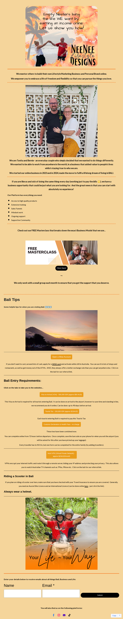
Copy (114, 615)
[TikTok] (69, 615)
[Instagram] (59, 615)
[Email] (64, 615)
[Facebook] (53, 615)
